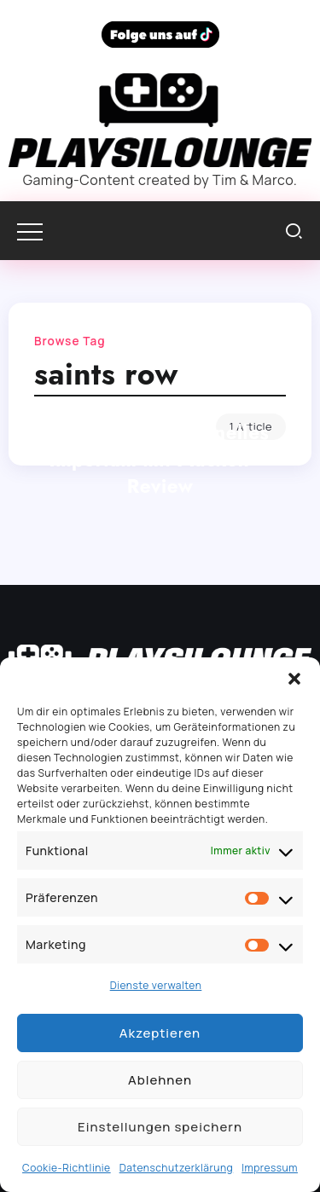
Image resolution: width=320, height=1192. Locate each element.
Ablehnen (160, 1080)
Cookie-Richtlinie (66, 1167)
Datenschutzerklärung (176, 1167)
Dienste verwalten (156, 985)
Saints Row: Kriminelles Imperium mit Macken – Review (160, 459)
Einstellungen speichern (160, 1127)
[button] (294, 678)
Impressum (269, 1167)
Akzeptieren (160, 1033)
